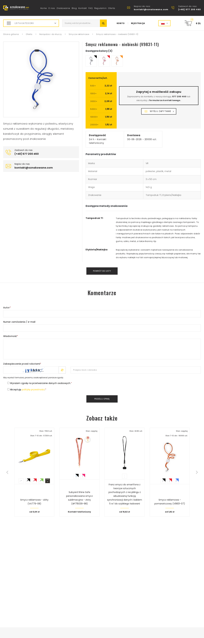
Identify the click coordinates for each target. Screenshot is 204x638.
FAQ (90, 8)
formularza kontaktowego (164, 100)
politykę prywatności (33, 389)
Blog (74, 8)
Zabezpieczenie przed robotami (22, 363)
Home (43, 8)
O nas (51, 8)
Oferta (111, 8)
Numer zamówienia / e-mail (19, 321)
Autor (7, 307)
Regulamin (100, 8)
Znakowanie (63, 8)
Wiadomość (10, 336)
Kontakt (82, 8)
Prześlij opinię (102, 398)
